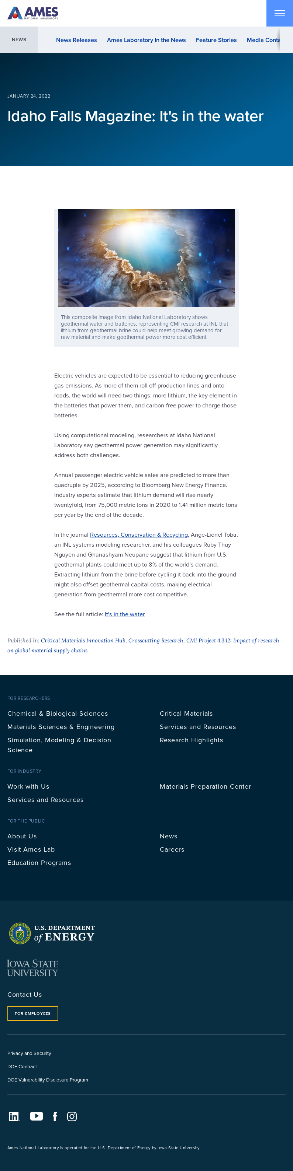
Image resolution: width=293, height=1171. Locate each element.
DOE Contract (22, 1066)
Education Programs (39, 862)
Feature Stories (216, 39)
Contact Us (24, 994)
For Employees (33, 1013)
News (19, 39)
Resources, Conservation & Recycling (139, 534)
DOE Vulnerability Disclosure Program (47, 1079)
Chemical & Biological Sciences (57, 713)
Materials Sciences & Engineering (61, 726)
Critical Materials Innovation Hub (83, 640)
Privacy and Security (29, 1052)
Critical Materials (186, 713)
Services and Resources (198, 726)
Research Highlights (191, 739)
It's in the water (125, 614)
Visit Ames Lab (31, 849)
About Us (22, 836)
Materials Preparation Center (205, 786)
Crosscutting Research (155, 640)
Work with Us (28, 786)
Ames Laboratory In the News (146, 39)
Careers (172, 849)
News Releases (76, 39)
